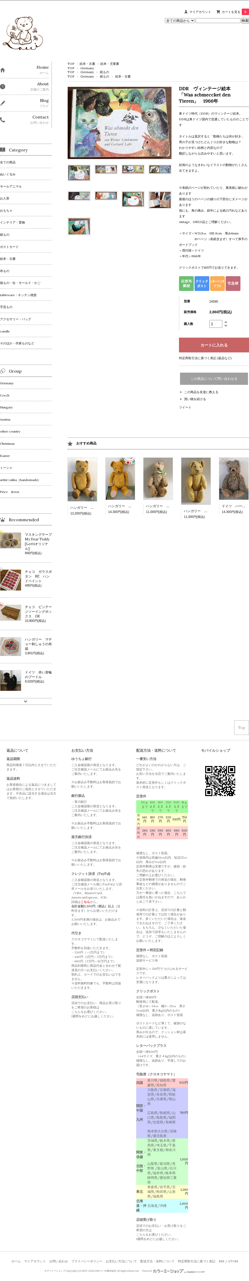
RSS (221, 1261)
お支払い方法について (121, 1261)
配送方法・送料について (157, 1261)
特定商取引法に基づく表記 (196, 1261)
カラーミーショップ (54, 1270)
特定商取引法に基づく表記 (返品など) (205, 358)
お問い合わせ (58, 1261)
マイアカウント (200, 12)
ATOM (233, 1261)
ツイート (185, 407)
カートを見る (235, 12)
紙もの (104, 72)
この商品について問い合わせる (214, 379)
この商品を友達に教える (201, 392)
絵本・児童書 (109, 64)
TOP (70, 64)
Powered (173, 1270)
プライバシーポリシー (86, 1261)
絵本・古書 (87, 64)
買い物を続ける (195, 399)
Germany (87, 68)
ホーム (16, 1261)
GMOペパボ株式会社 (105, 1270)
